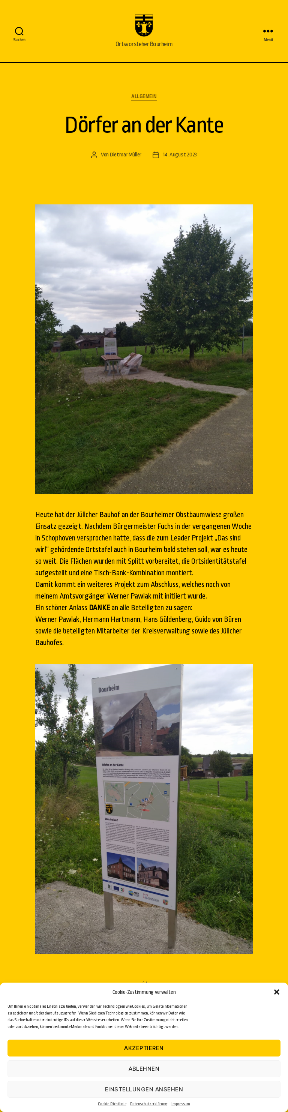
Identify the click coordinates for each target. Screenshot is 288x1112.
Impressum (180, 1103)
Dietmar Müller (125, 166)
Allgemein (144, 108)
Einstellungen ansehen (144, 1089)
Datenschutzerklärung (149, 1103)
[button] (276, 992)
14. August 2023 (180, 166)
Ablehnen (144, 1068)
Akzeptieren (144, 1048)
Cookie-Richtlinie (112, 1103)
